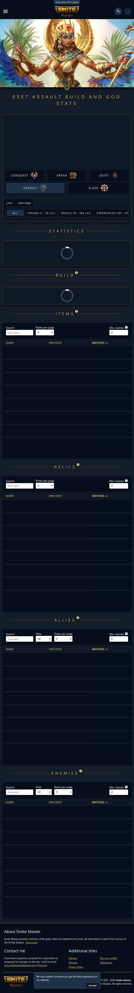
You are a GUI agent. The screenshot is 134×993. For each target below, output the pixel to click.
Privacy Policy (76, 967)
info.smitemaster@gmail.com (19, 965)
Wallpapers (106, 962)
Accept (93, 985)
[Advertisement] (67, 143)
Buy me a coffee (108, 958)
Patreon (73, 958)
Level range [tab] (24, 202)
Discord (43, 965)
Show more (32, 942)
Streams (73, 962)
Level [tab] (9, 202)
